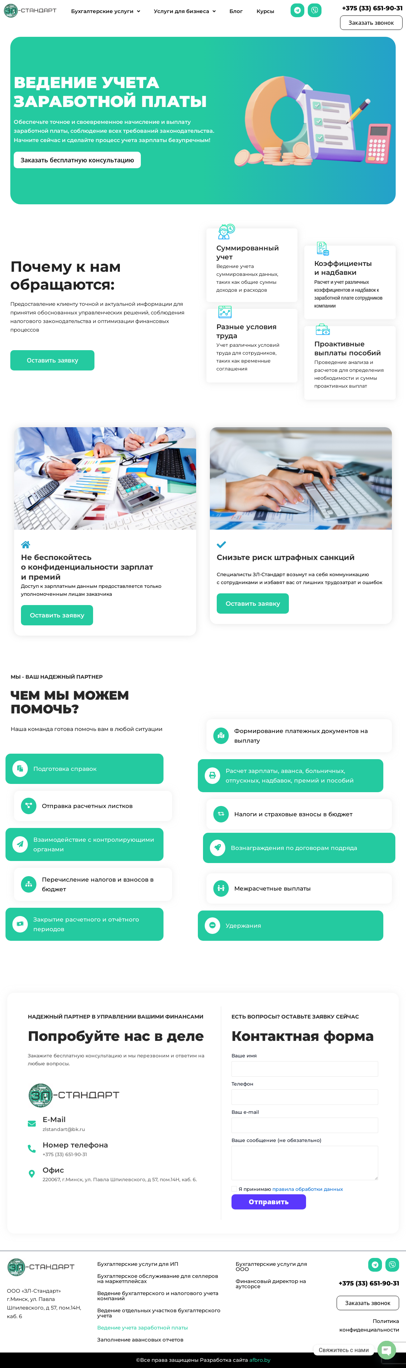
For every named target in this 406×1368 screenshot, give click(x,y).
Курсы (265, 11)
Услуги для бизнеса (185, 11)
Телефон (305, 1094)
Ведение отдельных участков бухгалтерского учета (159, 1313)
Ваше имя (305, 1066)
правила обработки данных (307, 1189)
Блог (236, 11)
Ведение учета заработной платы (142, 1327)
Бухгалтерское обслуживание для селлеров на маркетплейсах (157, 1278)
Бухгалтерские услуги (105, 11)
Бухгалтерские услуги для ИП (137, 1264)
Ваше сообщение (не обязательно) (305, 1161)
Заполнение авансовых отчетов (140, 1339)
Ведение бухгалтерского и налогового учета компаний (157, 1296)
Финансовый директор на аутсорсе (271, 1284)
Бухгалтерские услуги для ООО (271, 1266)
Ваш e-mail (305, 1123)
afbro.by (259, 1360)
